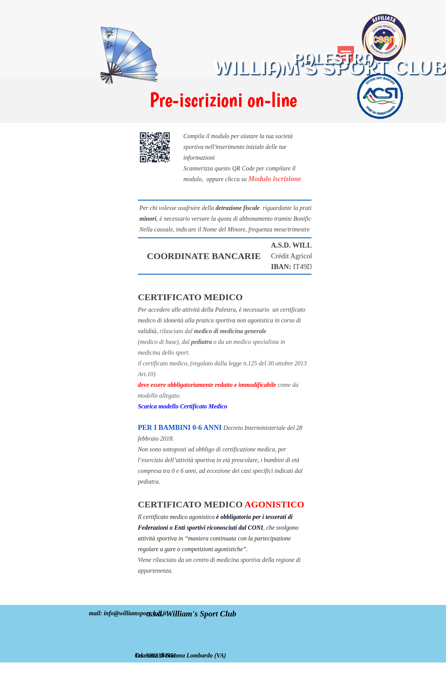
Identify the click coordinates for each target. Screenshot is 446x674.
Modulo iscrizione (274, 179)
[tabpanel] (223, 99)
